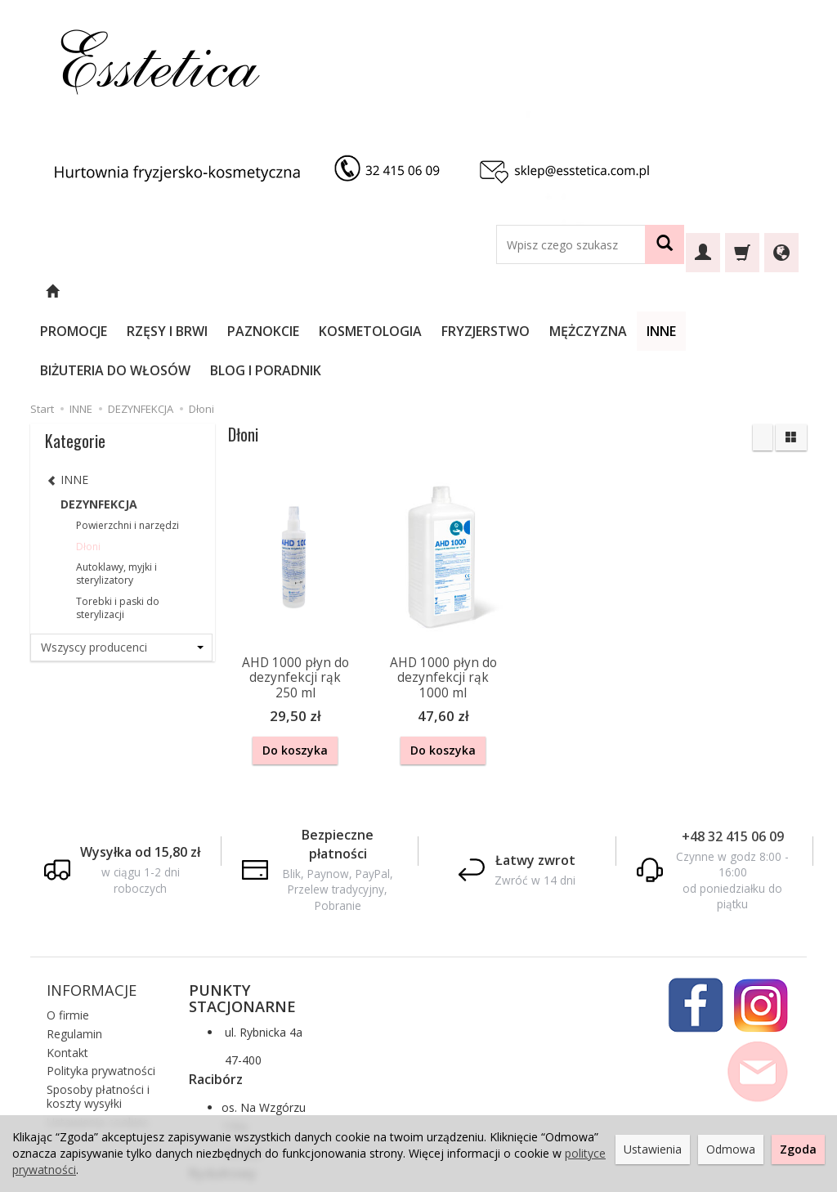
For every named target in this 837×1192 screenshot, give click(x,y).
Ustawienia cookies (98, 1040)
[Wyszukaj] (664, 244)
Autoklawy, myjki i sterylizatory (116, 495)
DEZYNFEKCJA (98, 425)
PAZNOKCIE (307, 292)
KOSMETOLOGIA (414, 292)
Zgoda (798, 1149)
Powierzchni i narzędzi (127, 447)
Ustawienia (653, 1149)
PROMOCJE (117, 292)
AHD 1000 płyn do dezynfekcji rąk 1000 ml (443, 599)
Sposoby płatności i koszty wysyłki (98, 1015)
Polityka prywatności (101, 989)
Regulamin (74, 952)
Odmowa (730, 1149)
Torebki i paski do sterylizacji (117, 529)
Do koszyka (295, 671)
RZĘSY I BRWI (211, 292)
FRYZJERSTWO (530, 292)
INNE (705, 292)
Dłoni (88, 468)
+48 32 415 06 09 (733, 755)
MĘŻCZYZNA (632, 292)
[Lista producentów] (121, 569)
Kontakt (67, 971)
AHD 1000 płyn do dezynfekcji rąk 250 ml (295, 599)
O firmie (68, 934)
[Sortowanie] (762, 359)
